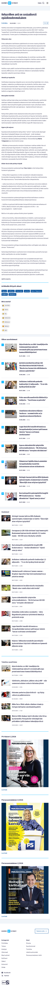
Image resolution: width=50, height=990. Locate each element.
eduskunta (12, 294)
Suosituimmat (30, 946)
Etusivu (28, 943)
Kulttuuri (4, 958)
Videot (3, 961)
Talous (3, 946)
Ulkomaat (4, 952)
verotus (27, 291)
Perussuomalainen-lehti (34, 955)
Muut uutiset (5, 955)
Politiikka (4, 23)
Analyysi (4, 949)
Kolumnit (4, 964)
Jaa (46, 23)
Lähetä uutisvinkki (32, 952)
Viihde (3, 967)
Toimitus (29, 949)
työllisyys (11, 291)
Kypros (4, 291)
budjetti (4, 294)
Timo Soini (19, 291)
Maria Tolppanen (36, 291)
